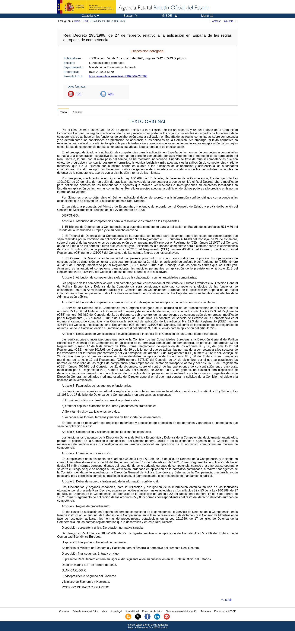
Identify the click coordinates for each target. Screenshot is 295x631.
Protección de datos (152, 611)
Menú (207, 15)
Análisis (77, 112)
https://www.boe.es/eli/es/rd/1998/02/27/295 (118, 76)
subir (228, 599)
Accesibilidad (132, 611)
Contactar (64, 611)
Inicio (77, 21)
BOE (86, 21)
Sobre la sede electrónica (85, 611)
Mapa (104, 611)
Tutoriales (206, 611)
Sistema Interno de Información (181, 611)
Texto (63, 112)
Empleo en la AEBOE (225, 611)
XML (111, 93)
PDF (78, 93)
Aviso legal (116, 611)
